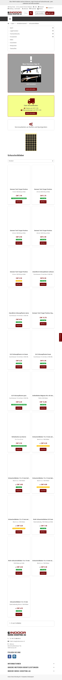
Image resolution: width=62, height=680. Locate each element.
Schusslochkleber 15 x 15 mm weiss (19, 519)
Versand (41, 7)
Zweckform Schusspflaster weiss (19, 313)
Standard (11, 161)
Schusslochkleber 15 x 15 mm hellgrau (19, 478)
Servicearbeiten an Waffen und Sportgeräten (31, 125)
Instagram (14, 656)
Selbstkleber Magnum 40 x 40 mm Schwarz (43, 395)
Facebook (9, 656)
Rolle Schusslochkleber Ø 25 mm (43, 519)
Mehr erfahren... (31, 89)
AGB (35, 7)
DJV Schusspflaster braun (43, 354)
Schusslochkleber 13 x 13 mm (19, 602)
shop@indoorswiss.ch (19, 641)
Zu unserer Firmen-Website (24, 7)
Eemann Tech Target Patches (19, 189)
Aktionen (25, 8)
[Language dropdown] (49, 7)
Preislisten (32, 8)
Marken (40, 8)
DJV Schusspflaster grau (18, 395)
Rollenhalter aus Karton (19, 437)
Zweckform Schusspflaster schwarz (43, 272)
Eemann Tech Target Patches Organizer (43, 313)
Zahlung (10, 8)
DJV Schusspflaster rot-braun (19, 354)
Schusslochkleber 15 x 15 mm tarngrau (43, 560)
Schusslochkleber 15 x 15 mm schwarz (43, 437)
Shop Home (11, 7)
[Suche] (28, 13)
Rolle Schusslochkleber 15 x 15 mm (19, 560)
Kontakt (17, 8)
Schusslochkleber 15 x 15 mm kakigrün (43, 478)
